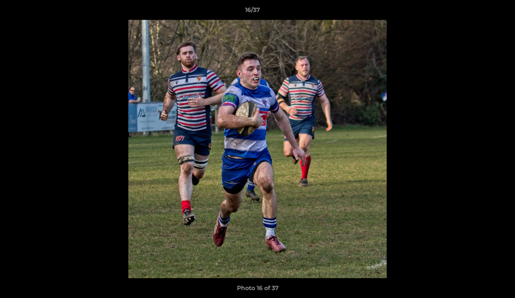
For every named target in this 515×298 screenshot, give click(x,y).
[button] (480, 12)
